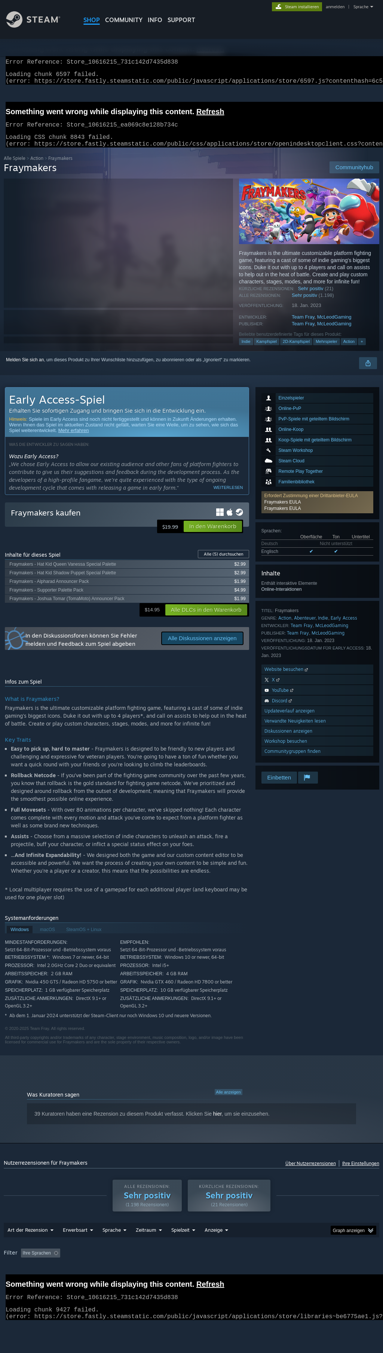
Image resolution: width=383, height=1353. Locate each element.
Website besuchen (286, 678)
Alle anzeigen (228, 1101)
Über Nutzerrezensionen (310, 1172)
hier (217, 1123)
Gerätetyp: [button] (66, 1282)
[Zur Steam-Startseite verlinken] (39, 25)
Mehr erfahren (73, 439)
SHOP (91, 20)
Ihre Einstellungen (360, 1172)
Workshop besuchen (285, 750)
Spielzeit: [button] (198, 1272)
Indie (246, 350)
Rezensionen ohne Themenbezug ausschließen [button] (127, 1272)
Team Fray (303, 326)
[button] (212, 535)
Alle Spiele (14, 167)
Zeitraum (146, 1249)
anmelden (335, 6)
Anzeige (214, 1249)
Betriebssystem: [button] (328, 1272)
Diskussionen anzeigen (288, 740)
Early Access (344, 627)
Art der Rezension (27, 1249)
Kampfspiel (267, 350)
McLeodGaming (334, 326)
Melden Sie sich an (25, 368)
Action (36, 167)
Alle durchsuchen (223, 563)
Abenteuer (305, 627)
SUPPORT (181, 20)
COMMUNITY (124, 20)
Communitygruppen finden (292, 760)
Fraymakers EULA (282, 511)
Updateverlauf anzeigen (289, 720)
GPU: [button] (36, 1282)
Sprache (360, 6)
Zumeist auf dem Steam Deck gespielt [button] (260, 1272)
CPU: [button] (11, 1282)
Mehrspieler (326, 350)
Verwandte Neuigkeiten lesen (295, 730)
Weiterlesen (228, 496)
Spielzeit (180, 1249)
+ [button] (362, 350)
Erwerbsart (75, 1249)
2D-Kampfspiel (296, 350)
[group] (191, 1277)
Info (155, 20)
